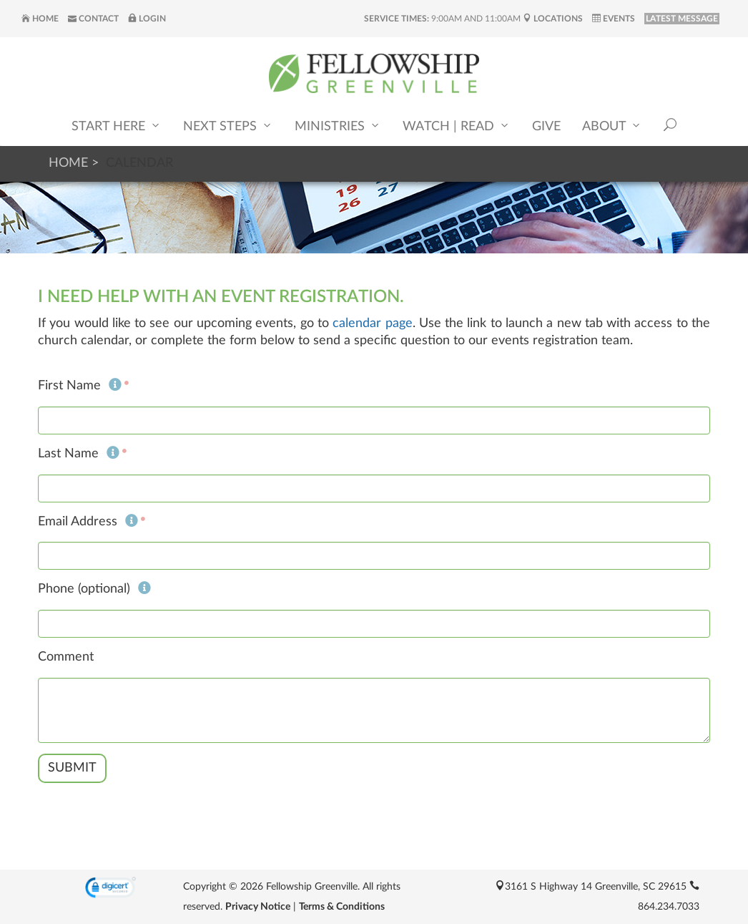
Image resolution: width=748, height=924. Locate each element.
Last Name (78, 453)
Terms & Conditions (342, 907)
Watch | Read (457, 125)
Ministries (338, 125)
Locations (553, 18)
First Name (80, 385)
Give (546, 126)
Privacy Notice (257, 907)
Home (40, 18)
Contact (93, 18)
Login (147, 18)
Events (613, 18)
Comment (66, 657)
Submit (72, 768)
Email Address (88, 521)
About (612, 125)
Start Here (117, 125)
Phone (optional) (94, 589)
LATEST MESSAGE (682, 18)
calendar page (372, 323)
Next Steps (228, 125)
